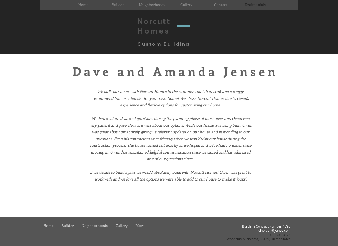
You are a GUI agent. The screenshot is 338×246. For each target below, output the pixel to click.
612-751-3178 (280, 235)
